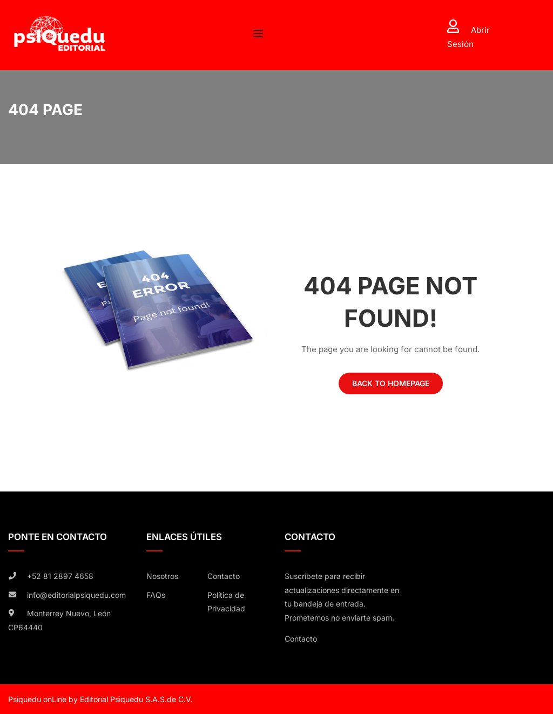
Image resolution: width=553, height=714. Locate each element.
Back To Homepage (390, 383)
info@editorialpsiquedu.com (76, 595)
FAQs (155, 595)
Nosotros (162, 576)
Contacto (223, 576)
